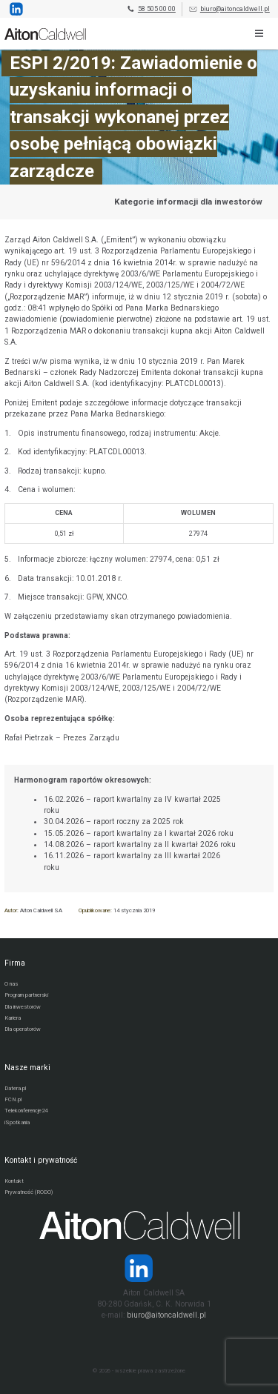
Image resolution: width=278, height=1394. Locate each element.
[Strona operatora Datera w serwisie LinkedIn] (139, 1268)
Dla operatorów (22, 1029)
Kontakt (14, 1181)
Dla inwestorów (22, 1006)
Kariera (12, 1018)
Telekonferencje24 (25, 1110)
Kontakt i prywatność (40, 1160)
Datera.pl (15, 1088)
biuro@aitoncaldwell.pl (229, 9)
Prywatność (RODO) (28, 1192)
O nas (11, 983)
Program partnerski (26, 995)
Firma (14, 963)
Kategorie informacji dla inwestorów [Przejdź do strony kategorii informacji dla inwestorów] (188, 201)
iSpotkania (17, 1122)
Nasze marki (27, 1067)
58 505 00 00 (151, 9)
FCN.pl (12, 1099)
